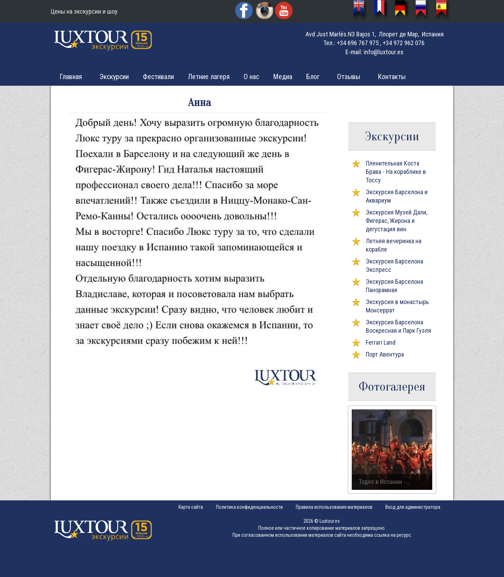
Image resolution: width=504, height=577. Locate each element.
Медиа (282, 76)
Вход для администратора (412, 507)
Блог (313, 76)
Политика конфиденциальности (249, 507)
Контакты (392, 76)
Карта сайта (190, 507)
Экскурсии (114, 76)
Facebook (244, 11)
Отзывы (348, 76)
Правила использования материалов (334, 507)
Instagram (264, 10)
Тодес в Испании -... (384, 481)
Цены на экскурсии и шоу (84, 11)
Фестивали (158, 76)
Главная (70, 76)
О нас (251, 76)
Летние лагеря (209, 76)
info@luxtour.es (384, 52)
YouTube (284, 11)
